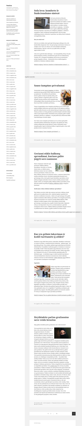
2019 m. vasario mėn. (10, 124)
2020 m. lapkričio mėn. (11, 106)
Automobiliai (9, 173)
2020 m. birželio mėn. (11, 111)
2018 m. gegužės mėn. (11, 126)
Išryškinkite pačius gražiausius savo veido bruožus (51, 318)
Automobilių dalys (10, 175)
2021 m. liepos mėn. (10, 91)
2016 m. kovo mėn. (10, 158)
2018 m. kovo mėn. (10, 129)
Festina (9, 5)
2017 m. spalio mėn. (10, 133)
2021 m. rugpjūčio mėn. (11, 88)
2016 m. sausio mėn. (10, 162)
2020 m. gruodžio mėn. (11, 104)
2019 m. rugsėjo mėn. (11, 115)
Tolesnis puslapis (74, 413)
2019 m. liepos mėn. (10, 120)
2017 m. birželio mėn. (11, 135)
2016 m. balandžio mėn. (11, 155)
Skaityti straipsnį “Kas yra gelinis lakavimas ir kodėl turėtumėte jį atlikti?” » (53, 295)
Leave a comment (55, 73)
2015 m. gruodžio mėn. (11, 164)
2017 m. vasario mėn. (10, 144)
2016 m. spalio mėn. (10, 149)
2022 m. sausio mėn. (10, 82)
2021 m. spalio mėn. (10, 84)
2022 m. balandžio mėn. (11, 77)
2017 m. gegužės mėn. (11, 138)
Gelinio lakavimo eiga (59, 257)
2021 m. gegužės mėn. (11, 95)
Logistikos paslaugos (10, 180)
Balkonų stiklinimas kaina (56, 183)
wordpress (63, 403)
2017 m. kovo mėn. (10, 142)
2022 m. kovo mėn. (10, 79)
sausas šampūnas (49, 90)
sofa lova (60, 27)
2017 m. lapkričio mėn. (11, 131)
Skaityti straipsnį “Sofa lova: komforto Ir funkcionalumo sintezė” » (51, 64)
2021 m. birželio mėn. (11, 93)
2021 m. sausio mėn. (10, 102)
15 (57, 413)
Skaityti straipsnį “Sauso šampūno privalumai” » (46, 131)
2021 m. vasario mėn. (10, 100)
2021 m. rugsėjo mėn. (11, 86)
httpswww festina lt (56, 403)
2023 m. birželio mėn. (11, 68)
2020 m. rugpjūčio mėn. (11, 109)
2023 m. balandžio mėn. (11, 71)
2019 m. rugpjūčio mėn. (11, 117)
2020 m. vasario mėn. (10, 113)
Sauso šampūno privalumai (12, 22)
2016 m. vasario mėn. (10, 160)
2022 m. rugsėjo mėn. (11, 73)
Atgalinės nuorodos (30, 77)
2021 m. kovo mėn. (10, 97)
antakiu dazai (53, 366)
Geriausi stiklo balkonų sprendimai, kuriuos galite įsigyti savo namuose (12, 26)
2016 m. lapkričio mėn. (11, 146)
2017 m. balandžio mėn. (11, 140)
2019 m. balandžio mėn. (11, 122)
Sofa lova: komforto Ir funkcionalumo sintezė (47, 12)
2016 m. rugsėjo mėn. (11, 151)
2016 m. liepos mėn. (10, 153)
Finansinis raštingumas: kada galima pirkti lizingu (13, 44)
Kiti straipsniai (9, 177)
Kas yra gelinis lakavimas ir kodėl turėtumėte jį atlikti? (49, 235)
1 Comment (54, 220)
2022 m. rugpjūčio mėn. (11, 75)
